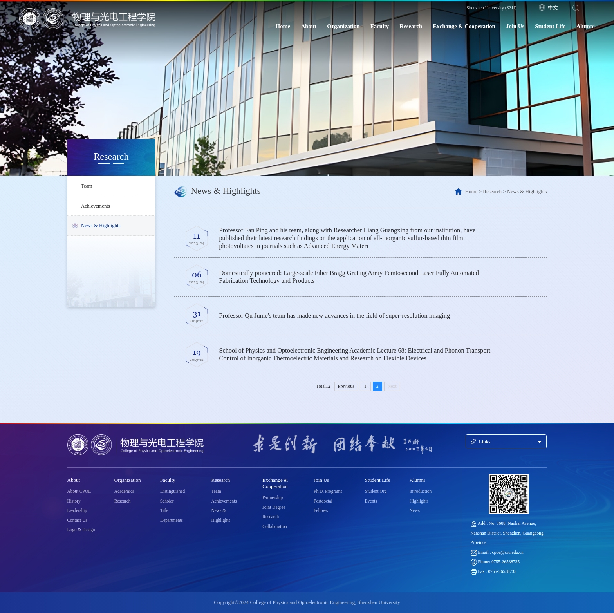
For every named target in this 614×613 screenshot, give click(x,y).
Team (86, 186)
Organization (343, 26)
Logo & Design (81, 529)
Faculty (379, 26)
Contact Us (77, 520)
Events (371, 501)
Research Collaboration (274, 521)
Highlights (419, 501)
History (74, 501)
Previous (346, 386)
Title (164, 510)
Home (283, 26)
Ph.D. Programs (328, 491)
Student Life (550, 26)
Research (411, 26)
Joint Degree (273, 507)
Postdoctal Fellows (323, 506)
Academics (124, 491)
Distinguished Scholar (172, 496)
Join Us (515, 26)
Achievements (95, 206)
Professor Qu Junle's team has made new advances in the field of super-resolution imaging (334, 315)
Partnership (272, 497)
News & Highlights (101, 226)
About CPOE (79, 491)
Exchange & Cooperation (464, 26)
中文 (553, 8)
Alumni (585, 26)
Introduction (421, 491)
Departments (171, 520)
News (415, 510)
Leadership (77, 510)
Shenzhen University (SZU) (491, 7)
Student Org (375, 491)
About (308, 26)
